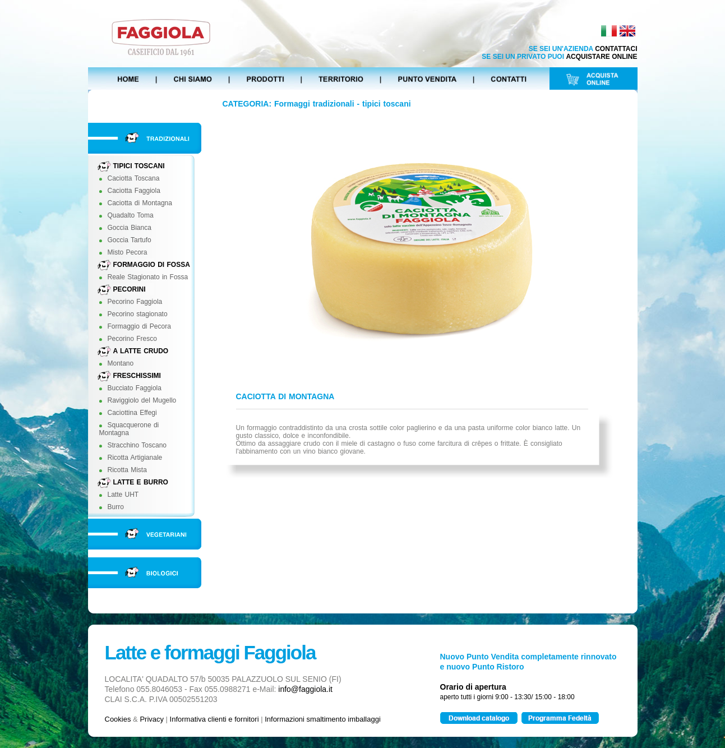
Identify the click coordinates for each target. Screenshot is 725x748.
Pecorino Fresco (132, 339)
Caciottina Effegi (132, 413)
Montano (121, 363)
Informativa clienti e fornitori (214, 719)
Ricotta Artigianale (135, 457)
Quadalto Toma (131, 215)
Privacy (152, 719)
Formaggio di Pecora (139, 326)
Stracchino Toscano (137, 445)
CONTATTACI (616, 49)
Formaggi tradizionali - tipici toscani (342, 103)
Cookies (118, 719)
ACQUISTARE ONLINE (601, 57)
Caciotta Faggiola (134, 191)
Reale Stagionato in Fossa (148, 277)
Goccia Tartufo (129, 240)
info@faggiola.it (305, 689)
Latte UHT (123, 494)
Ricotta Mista (127, 470)
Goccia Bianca (129, 228)
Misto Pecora (127, 252)
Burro (116, 507)
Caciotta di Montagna (140, 203)
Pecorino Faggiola (135, 302)
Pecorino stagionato (138, 314)
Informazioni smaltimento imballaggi (323, 719)
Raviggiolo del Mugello (142, 400)
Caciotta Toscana (134, 178)
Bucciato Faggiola (134, 388)
